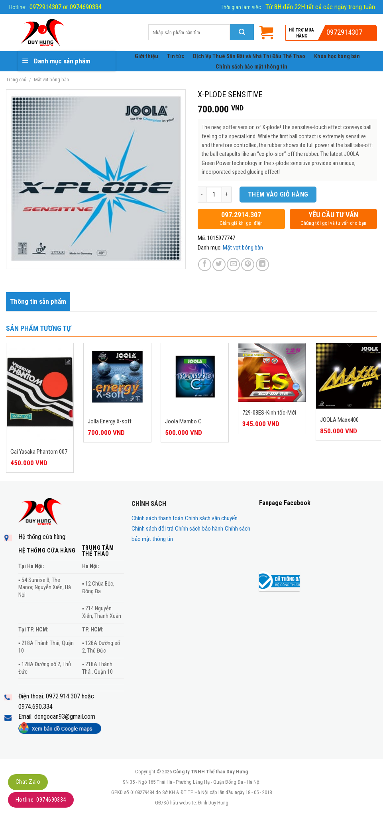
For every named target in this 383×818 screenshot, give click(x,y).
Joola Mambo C (183, 421)
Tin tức (175, 56)
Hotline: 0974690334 (41, 799)
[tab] (38, 301)
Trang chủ (16, 80)
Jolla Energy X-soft (110, 421)
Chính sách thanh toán (157, 518)
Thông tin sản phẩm (38, 301)
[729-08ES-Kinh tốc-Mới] (272, 372)
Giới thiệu (146, 56)
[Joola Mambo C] (194, 377)
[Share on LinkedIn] (262, 264)
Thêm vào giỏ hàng (278, 194)
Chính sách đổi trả (152, 528)
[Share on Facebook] (204, 264)
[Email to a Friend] (233, 264)
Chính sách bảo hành (199, 528)
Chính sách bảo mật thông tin (251, 66)
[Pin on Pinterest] (247, 264)
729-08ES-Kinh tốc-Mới (269, 412)
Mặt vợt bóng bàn (51, 80)
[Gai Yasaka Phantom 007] (40, 391)
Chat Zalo (28, 781)
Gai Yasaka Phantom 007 (38, 451)
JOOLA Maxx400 (339, 419)
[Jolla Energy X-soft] (117, 377)
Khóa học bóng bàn (337, 56)
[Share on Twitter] (219, 264)
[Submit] (242, 32)
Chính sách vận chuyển (211, 518)
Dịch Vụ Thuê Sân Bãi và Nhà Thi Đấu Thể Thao (249, 56)
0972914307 (344, 32)
